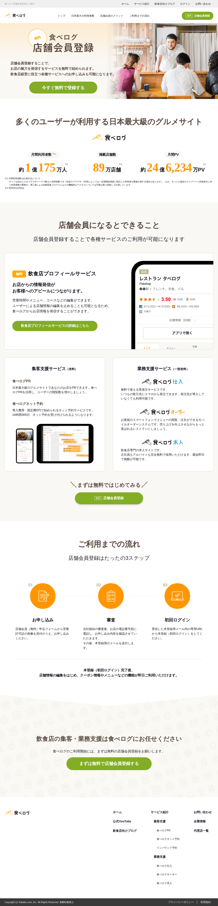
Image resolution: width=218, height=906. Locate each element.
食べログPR (164, 830)
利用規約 (206, 902)
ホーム (125, 3)
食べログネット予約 (168, 839)
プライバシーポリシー (181, 902)
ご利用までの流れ (139, 16)
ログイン (185, 3)
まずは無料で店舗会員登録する (109, 763)
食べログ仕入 (164, 865)
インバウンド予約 (167, 847)
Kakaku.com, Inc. (28, 902)
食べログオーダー (167, 874)
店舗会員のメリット (111, 16)
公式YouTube (122, 821)
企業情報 (200, 821)
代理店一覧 (201, 830)
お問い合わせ (203, 3)
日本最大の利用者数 (82, 16)
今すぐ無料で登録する (63, 87)
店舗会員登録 (197, 15)
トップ (61, 16)
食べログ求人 (164, 883)
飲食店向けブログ (165, 3)
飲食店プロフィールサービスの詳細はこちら (55, 325)
